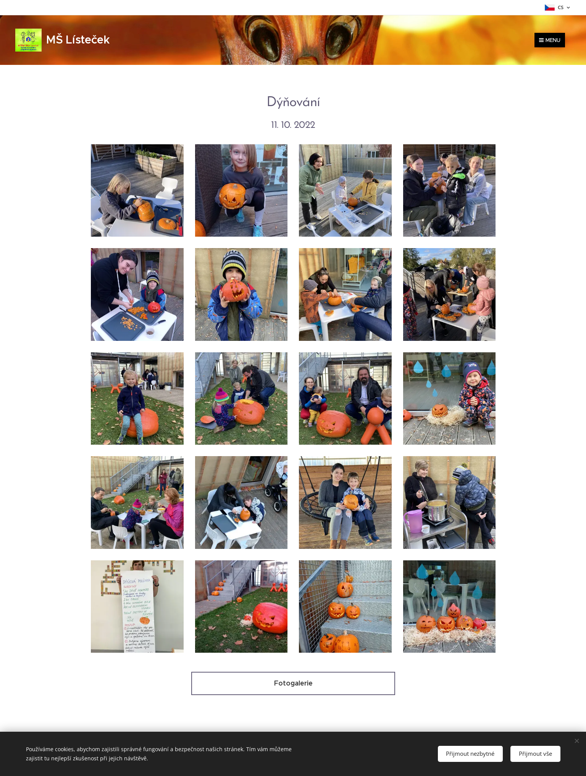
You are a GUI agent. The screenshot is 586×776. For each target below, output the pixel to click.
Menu (549, 40)
